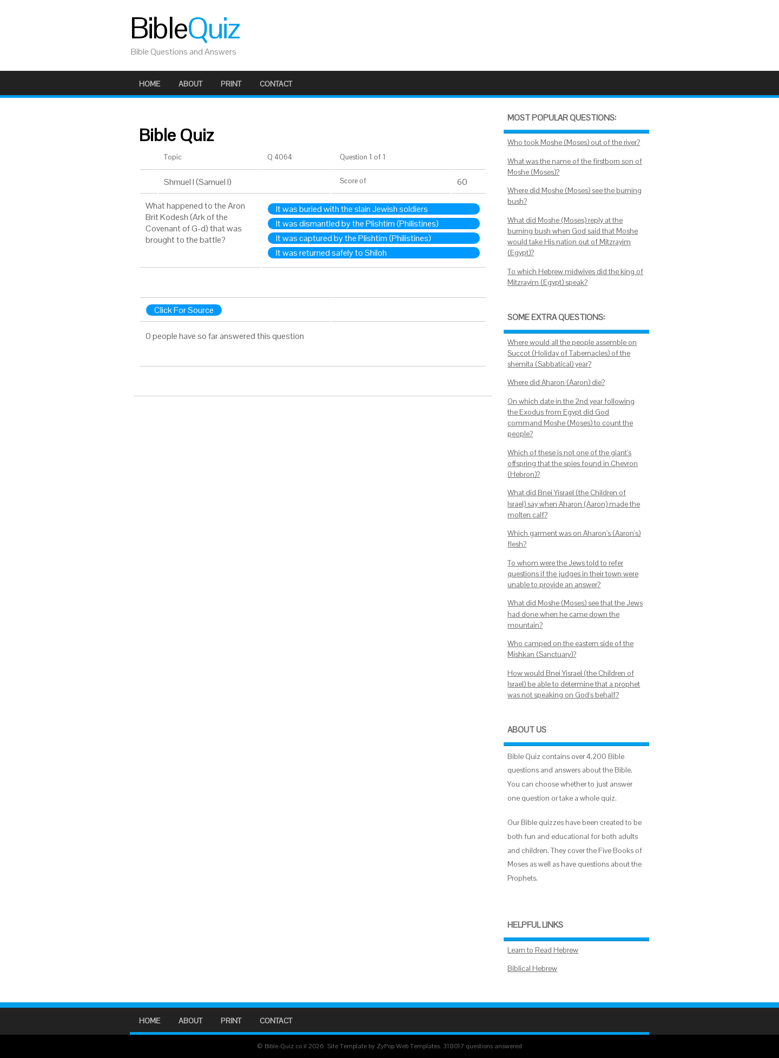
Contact (276, 84)
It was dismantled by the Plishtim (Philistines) (357, 223)
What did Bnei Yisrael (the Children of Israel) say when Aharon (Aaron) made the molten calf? (573, 504)
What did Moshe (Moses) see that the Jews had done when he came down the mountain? (575, 614)
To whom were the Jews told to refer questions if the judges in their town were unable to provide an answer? (572, 574)
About (190, 84)
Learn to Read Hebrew (542, 950)
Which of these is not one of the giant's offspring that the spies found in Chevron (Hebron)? (572, 464)
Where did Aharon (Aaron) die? (556, 382)
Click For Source (184, 310)
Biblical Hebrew (532, 968)
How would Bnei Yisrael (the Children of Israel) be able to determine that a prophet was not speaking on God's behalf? (573, 684)
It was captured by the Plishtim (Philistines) (353, 238)
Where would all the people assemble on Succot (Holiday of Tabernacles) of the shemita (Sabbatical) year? (572, 353)
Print (231, 84)
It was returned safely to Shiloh (331, 252)
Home (149, 84)
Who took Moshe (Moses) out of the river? (573, 142)
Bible (184, 28)
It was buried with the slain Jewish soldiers (352, 209)
